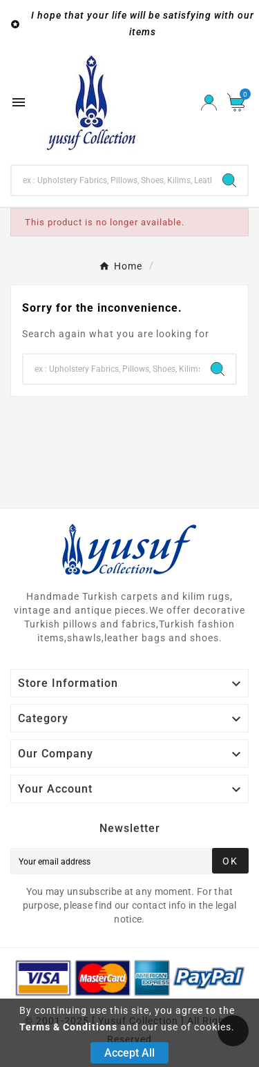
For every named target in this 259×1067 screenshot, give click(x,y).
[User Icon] (209, 103)
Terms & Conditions (68, 1026)
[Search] (111, 180)
